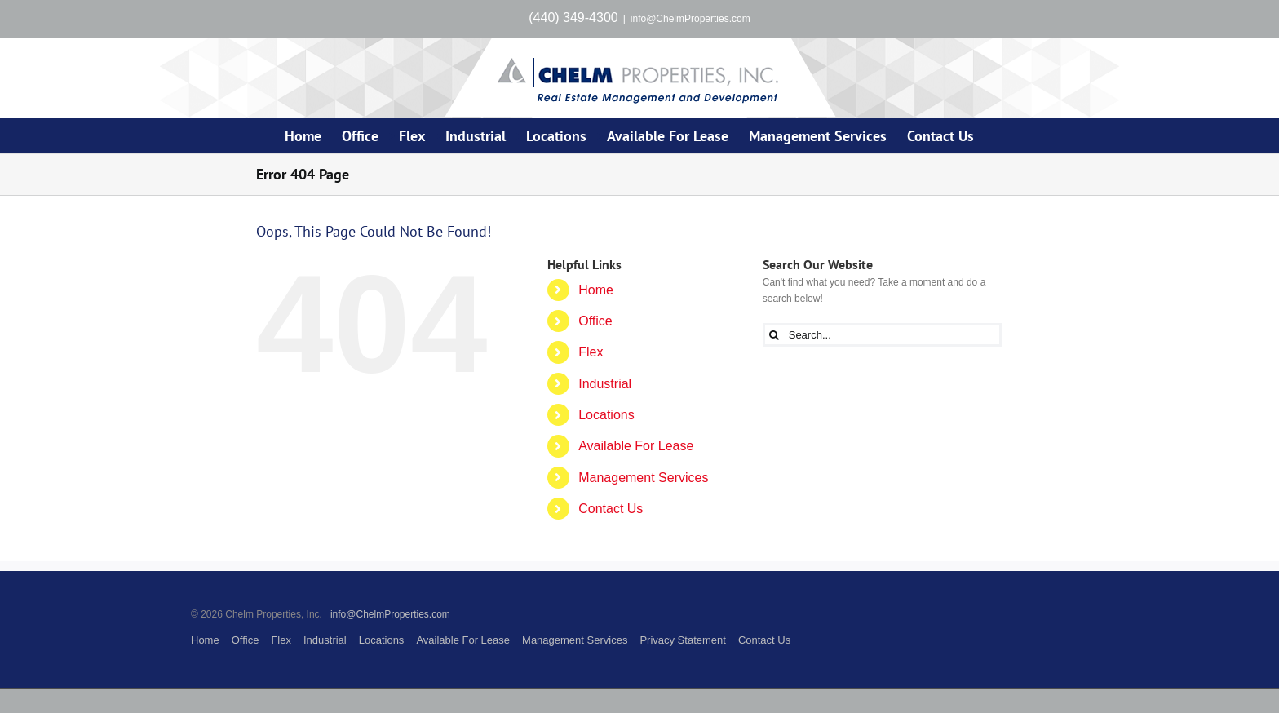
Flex (590, 352)
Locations (606, 415)
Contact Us (610, 509)
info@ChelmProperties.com (690, 18)
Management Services (643, 478)
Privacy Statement (683, 640)
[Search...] (882, 335)
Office (595, 321)
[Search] (774, 335)
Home (595, 290)
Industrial (604, 384)
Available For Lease (635, 446)
